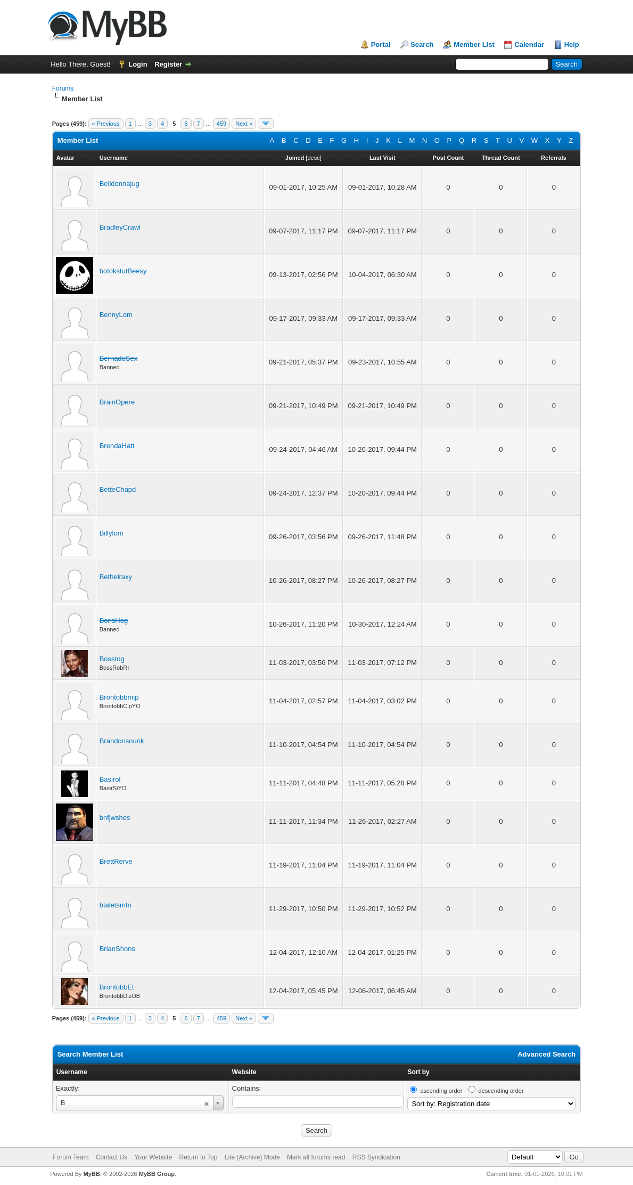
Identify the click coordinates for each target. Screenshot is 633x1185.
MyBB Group (157, 1174)
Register (168, 64)
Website (244, 1072)
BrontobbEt (117, 987)
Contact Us (111, 1157)
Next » (243, 123)
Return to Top (198, 1157)
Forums (63, 88)
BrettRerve (116, 861)
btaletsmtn (115, 905)
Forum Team (70, 1157)
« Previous (106, 123)
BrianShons (117, 949)
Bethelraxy (116, 577)
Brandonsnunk (122, 741)
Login (137, 64)
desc (313, 158)
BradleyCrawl (120, 227)
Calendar (529, 44)
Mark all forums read (316, 1157)
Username (71, 1072)
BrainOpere (117, 402)
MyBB (92, 1174)
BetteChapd (118, 489)
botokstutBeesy (123, 271)
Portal (381, 44)
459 (221, 123)
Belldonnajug (119, 184)
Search (421, 44)
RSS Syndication (376, 1157)
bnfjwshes (115, 818)
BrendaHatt (117, 446)
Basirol (110, 779)
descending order (501, 1090)
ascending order (441, 1090)
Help (571, 44)
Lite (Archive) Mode (252, 1157)
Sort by (418, 1072)
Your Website (153, 1157)
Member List (474, 44)
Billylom (112, 533)
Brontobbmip (119, 697)
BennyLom (116, 315)
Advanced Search (546, 1054)
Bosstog (112, 659)
